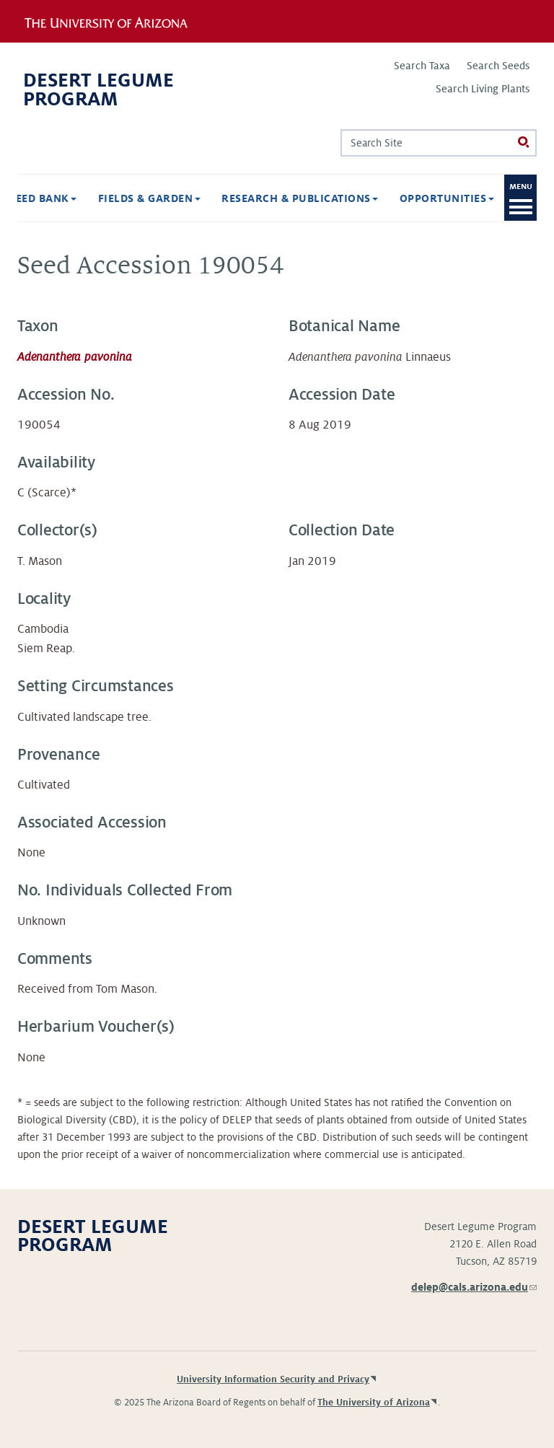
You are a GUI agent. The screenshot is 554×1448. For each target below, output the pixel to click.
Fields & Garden (149, 198)
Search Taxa (422, 65)
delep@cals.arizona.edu (474, 1287)
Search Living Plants (482, 89)
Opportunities (447, 198)
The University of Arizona (373, 1402)
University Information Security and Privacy (273, 1379)
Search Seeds (498, 65)
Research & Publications (299, 198)
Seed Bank (42, 198)
